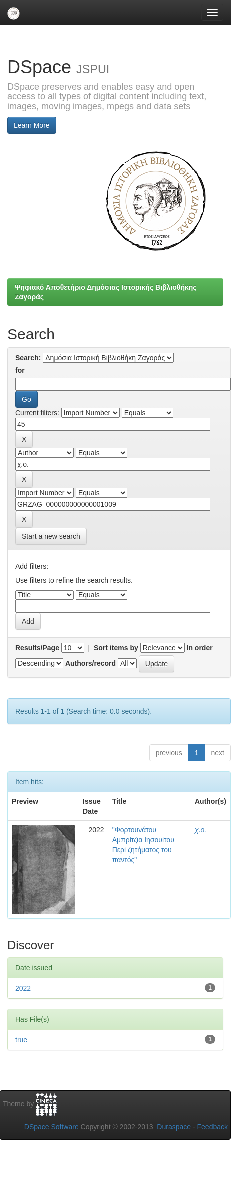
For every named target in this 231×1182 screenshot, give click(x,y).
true (22, 1040)
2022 (23, 988)
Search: (28, 358)
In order (200, 648)
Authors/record (91, 663)
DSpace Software (51, 1127)
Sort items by (116, 648)
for (20, 370)
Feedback (213, 1127)
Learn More (32, 125)
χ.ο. (200, 830)
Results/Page (38, 648)
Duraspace (174, 1127)
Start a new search (51, 536)
